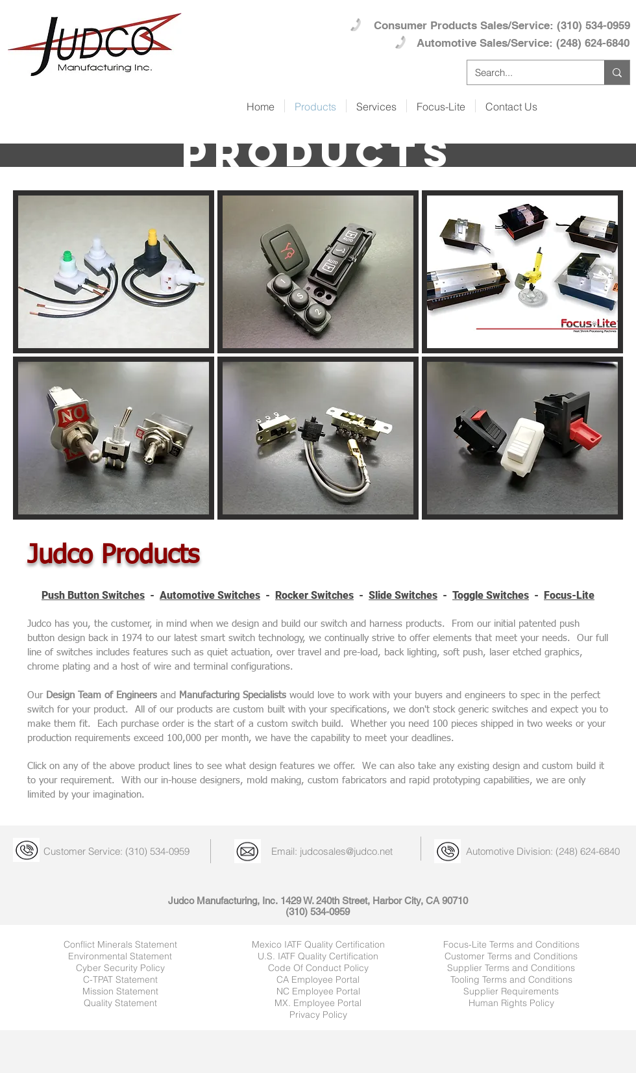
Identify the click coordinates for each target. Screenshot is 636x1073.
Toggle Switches (490, 595)
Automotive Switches (210, 595)
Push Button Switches (93, 595)
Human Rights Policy (511, 1003)
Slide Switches (403, 595)
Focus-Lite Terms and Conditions (511, 944)
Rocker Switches (314, 595)
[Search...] (526, 72)
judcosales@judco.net (346, 851)
